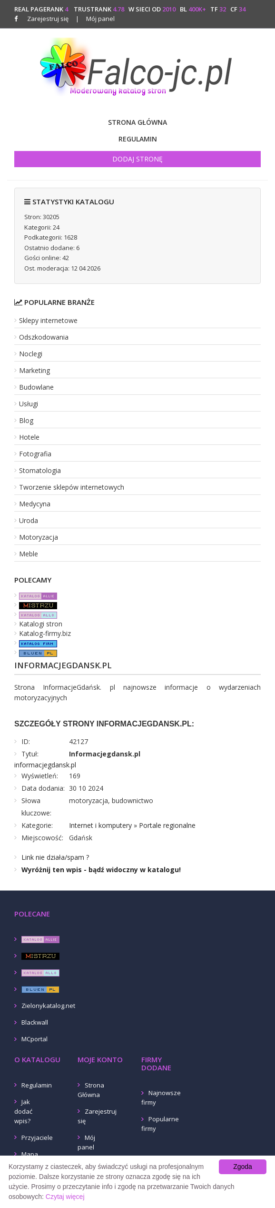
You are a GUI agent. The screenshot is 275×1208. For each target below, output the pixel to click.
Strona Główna (137, 122)
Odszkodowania (44, 337)
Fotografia (35, 453)
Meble (28, 553)
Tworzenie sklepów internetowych (71, 487)
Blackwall (34, 1022)
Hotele (29, 437)
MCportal (34, 1039)
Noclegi (30, 353)
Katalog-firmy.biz (45, 633)
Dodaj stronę (137, 158)
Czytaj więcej (65, 1196)
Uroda (28, 520)
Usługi (28, 403)
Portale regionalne (167, 825)
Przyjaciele (37, 1137)
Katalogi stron (40, 623)
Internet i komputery (100, 825)
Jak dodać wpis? (23, 1111)
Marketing (34, 370)
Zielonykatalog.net (48, 1005)
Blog (26, 420)
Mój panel (95, 18)
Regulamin (137, 138)
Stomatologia (40, 470)
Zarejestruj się (48, 18)
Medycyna (34, 503)
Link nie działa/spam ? (55, 857)
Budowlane (36, 387)
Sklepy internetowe (48, 320)
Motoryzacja (38, 537)
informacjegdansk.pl (45, 764)
